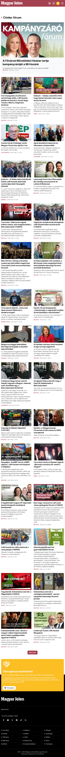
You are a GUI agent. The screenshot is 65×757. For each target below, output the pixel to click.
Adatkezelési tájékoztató (28, 754)
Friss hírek (5, 730)
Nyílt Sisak (5, 740)
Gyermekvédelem (29, 744)
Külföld (26, 733)
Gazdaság (49, 733)
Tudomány (49, 744)
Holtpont (26, 730)
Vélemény (5, 737)
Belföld (4, 744)
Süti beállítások (40, 754)
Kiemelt (4, 733)
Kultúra (48, 737)
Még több (32, 652)
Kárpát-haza (28, 740)
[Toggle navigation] (62, 3)
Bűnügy (48, 730)
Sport (47, 740)
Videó (26, 737)
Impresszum (5, 709)
